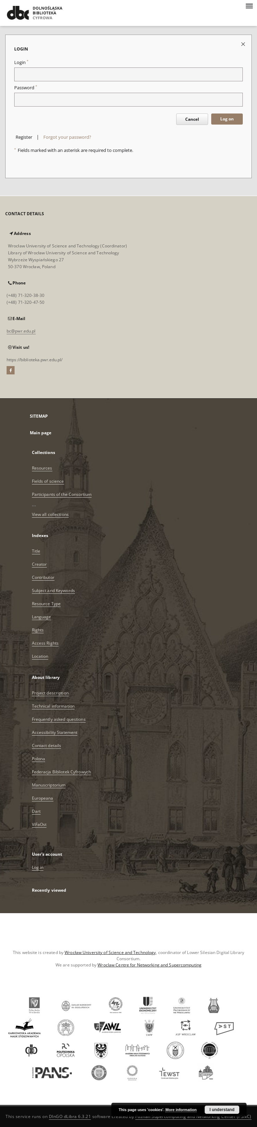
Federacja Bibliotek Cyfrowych (61, 772)
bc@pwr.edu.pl (21, 331)
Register (24, 137)
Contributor (43, 577)
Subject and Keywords (53, 590)
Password (25, 88)
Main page (41, 433)
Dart (36, 811)
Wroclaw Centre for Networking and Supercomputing (149, 965)
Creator (39, 564)
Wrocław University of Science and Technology (110, 952)
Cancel (192, 119)
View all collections (50, 514)
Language (41, 617)
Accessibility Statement (55, 732)
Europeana (42, 798)
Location (40, 656)
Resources (42, 468)
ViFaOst (39, 824)
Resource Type (46, 604)
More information (181, 1110)
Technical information (53, 706)
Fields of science (48, 481)
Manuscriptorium (49, 785)
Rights (38, 630)
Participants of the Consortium (62, 494)
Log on (227, 119)
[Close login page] (243, 43)
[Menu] (249, 5)
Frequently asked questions (59, 719)
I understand (221, 1109)
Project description (50, 693)
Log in (38, 867)
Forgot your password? (67, 137)
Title (36, 551)
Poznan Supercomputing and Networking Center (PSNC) (193, 1116)
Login (21, 62)
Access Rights (45, 643)
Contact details (46, 745)
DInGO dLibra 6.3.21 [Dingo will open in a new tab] (70, 1116)
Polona (38, 759)
